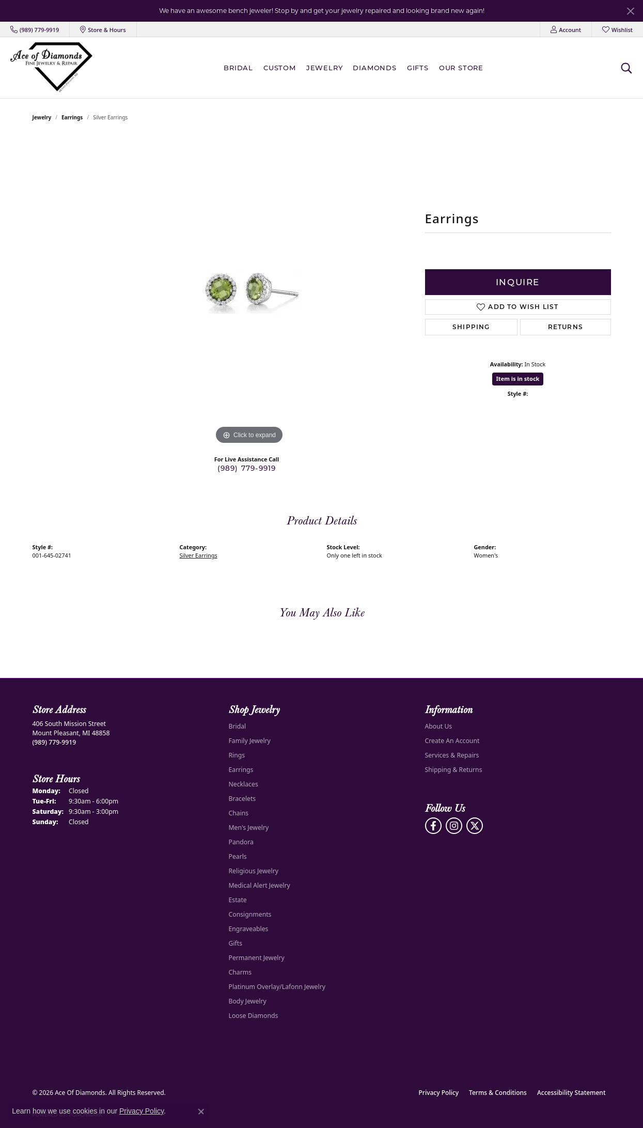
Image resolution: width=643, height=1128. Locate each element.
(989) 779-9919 (246, 468)
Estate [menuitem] (238, 899)
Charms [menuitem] (240, 972)
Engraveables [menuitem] (249, 928)
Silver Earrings (198, 555)
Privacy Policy (439, 1092)
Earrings (72, 117)
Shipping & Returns (453, 769)
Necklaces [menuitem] (243, 784)
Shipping (471, 327)
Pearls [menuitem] (238, 856)
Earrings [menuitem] (241, 769)
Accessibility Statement (571, 1092)
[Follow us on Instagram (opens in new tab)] (454, 825)
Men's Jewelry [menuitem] (249, 827)
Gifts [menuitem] (236, 943)
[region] (249, 292)
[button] (565, 29)
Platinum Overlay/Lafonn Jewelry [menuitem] (277, 986)
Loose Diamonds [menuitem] (253, 1015)
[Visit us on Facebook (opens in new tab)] (433, 825)
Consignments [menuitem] (250, 914)
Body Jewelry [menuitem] (247, 1001)
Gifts (418, 68)
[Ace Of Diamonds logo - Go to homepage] (51, 67)
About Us (438, 726)
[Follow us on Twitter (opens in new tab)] (474, 825)
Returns (565, 327)
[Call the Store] (54, 742)
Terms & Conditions (498, 1092)
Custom (279, 68)
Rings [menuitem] (237, 755)
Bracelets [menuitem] (242, 798)
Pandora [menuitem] (241, 842)
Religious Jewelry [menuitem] (253, 871)
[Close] (630, 11)
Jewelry (324, 68)
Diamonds (374, 68)
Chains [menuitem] (239, 813)
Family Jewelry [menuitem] (250, 740)
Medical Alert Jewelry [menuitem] (259, 885)
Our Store (461, 68)
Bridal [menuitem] (237, 726)
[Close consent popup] (201, 1111)
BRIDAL (238, 68)
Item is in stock (518, 378)
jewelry (42, 117)
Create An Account (452, 740)
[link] (34, 29)
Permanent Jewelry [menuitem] (257, 957)
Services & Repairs (452, 755)
